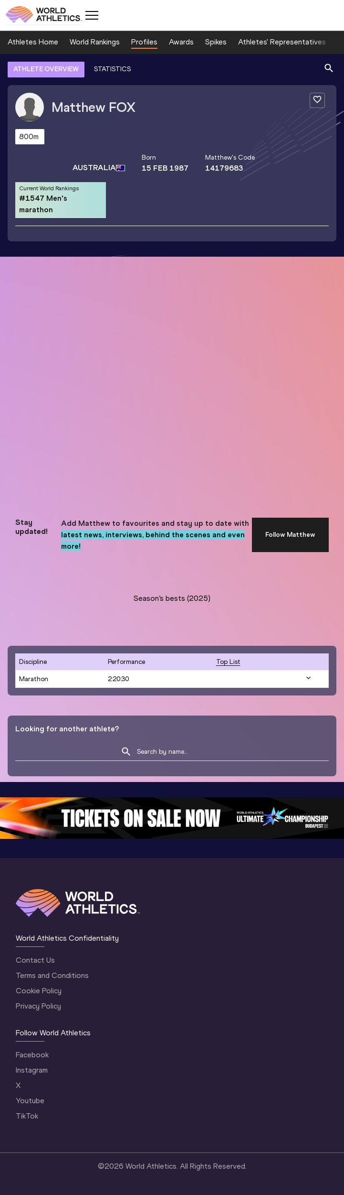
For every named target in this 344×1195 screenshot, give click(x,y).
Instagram (32, 1070)
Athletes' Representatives (282, 41)
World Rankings (95, 41)
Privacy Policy (38, 1005)
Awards (181, 41)
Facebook (32, 1054)
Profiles (144, 41)
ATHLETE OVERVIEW (46, 69)
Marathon (33, 679)
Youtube (30, 1100)
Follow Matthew (290, 535)
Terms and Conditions (52, 975)
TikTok (27, 1115)
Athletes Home (33, 41)
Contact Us (35, 960)
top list (228, 662)
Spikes (216, 41)
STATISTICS (112, 69)
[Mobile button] (91, 15)
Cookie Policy (39, 990)
